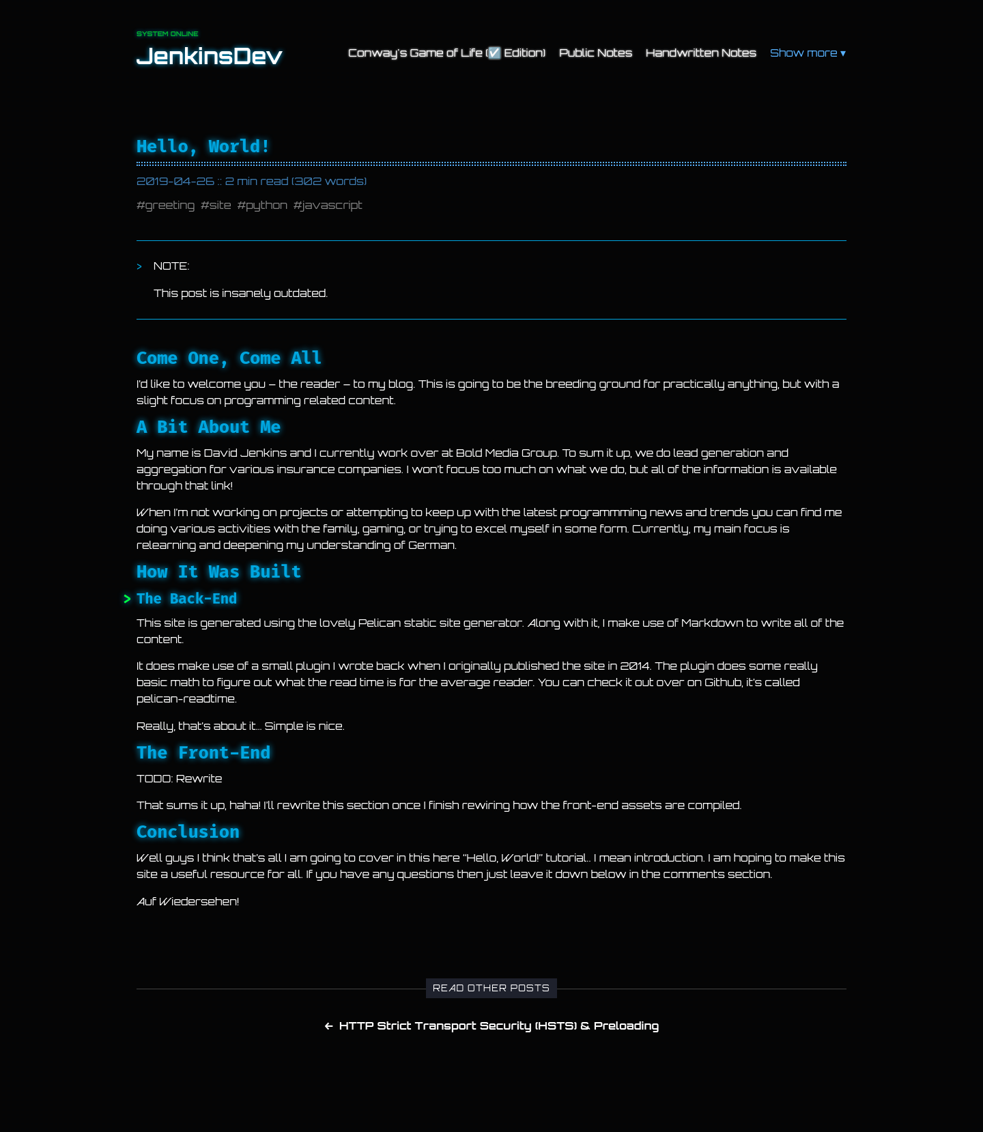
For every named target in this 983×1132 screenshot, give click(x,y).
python (266, 205)
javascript (332, 205)
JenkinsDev (210, 56)
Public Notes (595, 52)
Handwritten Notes (701, 52)
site (220, 205)
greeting (170, 205)
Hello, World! (203, 146)
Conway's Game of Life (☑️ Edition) (446, 52)
